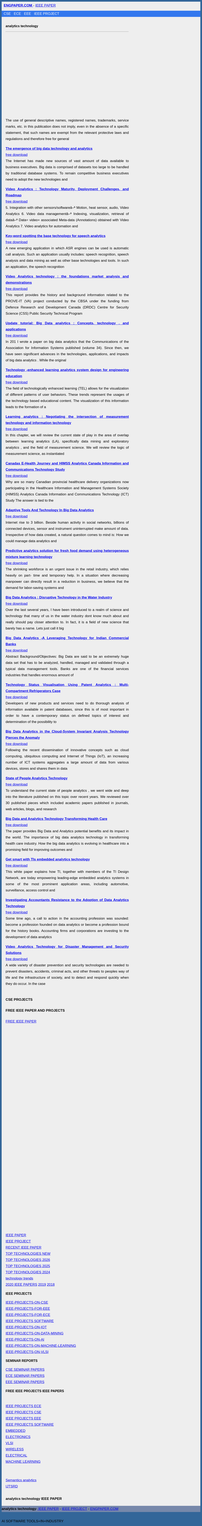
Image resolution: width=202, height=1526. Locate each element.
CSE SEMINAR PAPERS (25, 1370)
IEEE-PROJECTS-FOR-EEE (28, 1309)
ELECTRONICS (18, 1437)
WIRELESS (15, 1449)
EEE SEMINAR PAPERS (25, 1382)
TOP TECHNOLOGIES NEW (28, 1254)
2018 (51, 1285)
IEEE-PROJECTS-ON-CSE (27, 1302)
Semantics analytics (21, 1480)
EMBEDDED (15, 1431)
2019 (42, 1285)
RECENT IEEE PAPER (23, 1247)
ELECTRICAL (16, 1455)
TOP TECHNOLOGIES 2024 (28, 1272)
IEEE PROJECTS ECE (23, 1406)
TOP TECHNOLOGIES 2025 (28, 1266)
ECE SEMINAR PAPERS (25, 1376)
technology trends (19, 1278)
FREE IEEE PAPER (21, 1021)
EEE (28, 14)
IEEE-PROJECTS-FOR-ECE (28, 1315)
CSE (8, 14)
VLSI (9, 1443)
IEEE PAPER (45, 5)
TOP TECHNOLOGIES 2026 (28, 1260)
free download (67, 423)
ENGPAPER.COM (104, 1509)
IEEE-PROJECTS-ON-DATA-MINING (34, 1333)
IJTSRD (12, 1486)
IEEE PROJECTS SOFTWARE (30, 1321)
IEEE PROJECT (46, 14)
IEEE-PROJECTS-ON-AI (25, 1340)
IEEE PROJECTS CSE (23, 1412)
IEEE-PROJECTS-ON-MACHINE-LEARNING (41, 1346)
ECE (18, 14)
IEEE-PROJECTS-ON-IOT (26, 1327)
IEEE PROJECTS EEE (23, 1418)
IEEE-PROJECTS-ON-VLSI (27, 1352)
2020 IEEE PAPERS (21, 1285)
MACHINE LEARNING (23, 1462)
